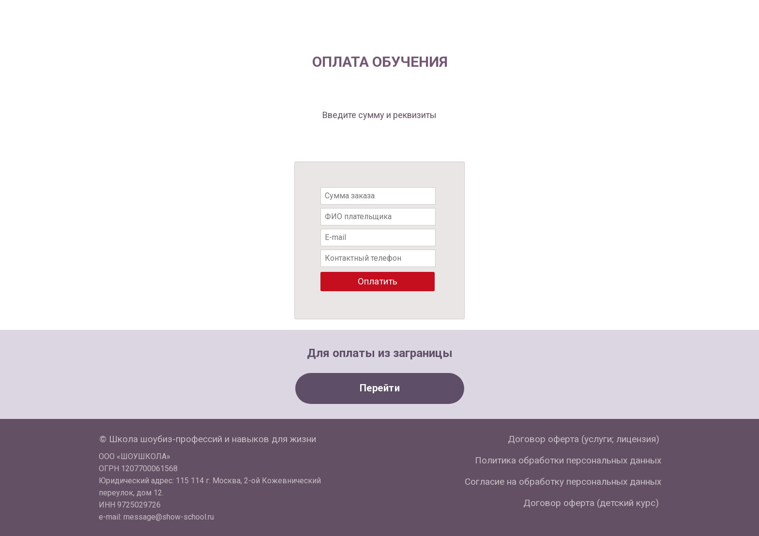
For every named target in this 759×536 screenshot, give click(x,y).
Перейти (380, 388)
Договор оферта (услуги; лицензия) (583, 439)
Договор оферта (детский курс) (591, 502)
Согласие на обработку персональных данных (563, 481)
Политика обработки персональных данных (568, 460)
